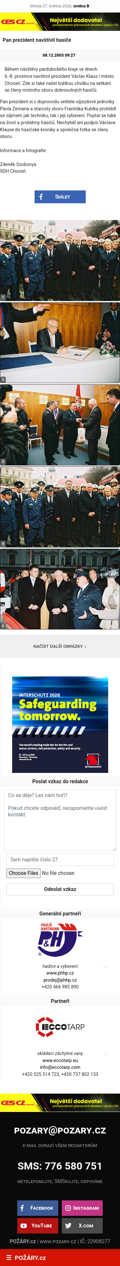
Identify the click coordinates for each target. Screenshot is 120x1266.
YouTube (41, 1226)
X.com (86, 1226)
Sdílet (62, 197)
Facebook (41, 1208)
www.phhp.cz (60, 973)
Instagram (86, 1208)
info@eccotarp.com (60, 1067)
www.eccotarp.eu (60, 1060)
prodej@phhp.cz (60, 980)
